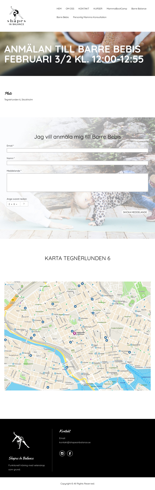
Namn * (11, 158)
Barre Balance (138, 8)
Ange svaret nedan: (17, 198)
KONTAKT (84, 8)
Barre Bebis (63, 17)
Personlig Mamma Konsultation (89, 17)
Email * (10, 145)
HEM (59, 8)
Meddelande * (14, 170)
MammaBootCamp (117, 8)
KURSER (98, 8)
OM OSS (70, 8)
